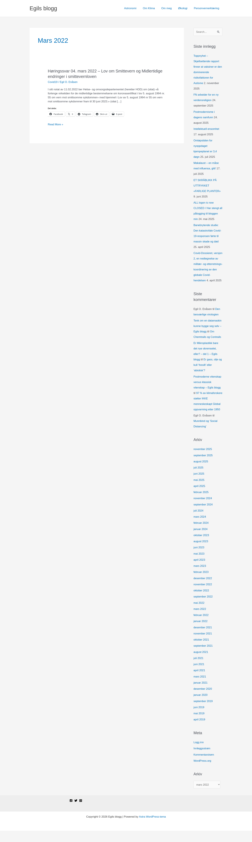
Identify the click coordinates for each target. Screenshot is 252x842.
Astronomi (134, 8)
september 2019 (203, 712)
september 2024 (203, 515)
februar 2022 (201, 626)
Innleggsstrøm (202, 759)
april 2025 (200, 497)
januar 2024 (201, 540)
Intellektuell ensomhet (207, 129)
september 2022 (203, 607)
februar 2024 (201, 533)
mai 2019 (199, 724)
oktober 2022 (201, 601)
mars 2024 (200, 527)
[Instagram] (80, 812)
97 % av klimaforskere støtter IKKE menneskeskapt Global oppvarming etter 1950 (207, 409)
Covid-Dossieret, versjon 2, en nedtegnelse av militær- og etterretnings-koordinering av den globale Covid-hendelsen (208, 270)
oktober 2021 (201, 650)
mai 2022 (199, 613)
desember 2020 (203, 699)
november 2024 (203, 509)
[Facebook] (71, 812)
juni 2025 (199, 484)
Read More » (55, 124)
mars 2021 (200, 687)
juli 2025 (199, 478)
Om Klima (152, 8)
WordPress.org (203, 771)
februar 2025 (201, 503)
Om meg (169, 8)
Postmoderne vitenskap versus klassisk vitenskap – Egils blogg (208, 388)
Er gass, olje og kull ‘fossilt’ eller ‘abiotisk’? (206, 371)
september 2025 (203, 466)
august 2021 (201, 662)
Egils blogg (43, 8)
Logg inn (199, 753)
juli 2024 (199, 521)
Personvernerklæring (207, 8)
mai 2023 (199, 564)
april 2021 (200, 681)
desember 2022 (203, 589)
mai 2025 (199, 490)
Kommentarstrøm (204, 765)
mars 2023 (200, 577)
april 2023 (200, 570)
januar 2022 (201, 632)
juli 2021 (199, 669)
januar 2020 (201, 706)
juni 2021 (199, 675)
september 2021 (203, 656)
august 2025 (201, 472)
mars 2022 (200, 620)
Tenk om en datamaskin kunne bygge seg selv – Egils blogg (208, 332)
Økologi (184, 8)
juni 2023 (199, 558)
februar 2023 (201, 583)
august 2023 (201, 552)
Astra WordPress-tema (152, 827)
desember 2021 (203, 638)
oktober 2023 (201, 546)
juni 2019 (199, 718)
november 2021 (203, 644)
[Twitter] (75, 812)
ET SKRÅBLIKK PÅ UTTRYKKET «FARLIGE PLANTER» (207, 186)
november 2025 (203, 460)
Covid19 (53, 82)
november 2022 (203, 595)
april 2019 (200, 730)
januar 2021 (201, 693)
